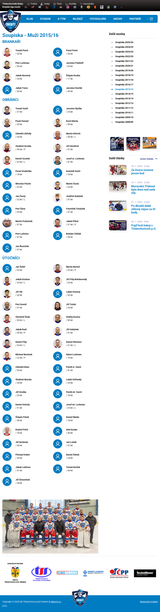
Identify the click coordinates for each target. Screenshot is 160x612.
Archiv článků (149, 159)
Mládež (78, 18)
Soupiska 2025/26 (124, 42)
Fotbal (32, 4)
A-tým (62, 18)
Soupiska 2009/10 (124, 117)
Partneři (135, 18)
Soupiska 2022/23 (124, 56)
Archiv (117, 18)
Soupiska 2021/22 (124, 61)
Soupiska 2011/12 (124, 108)
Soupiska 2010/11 (124, 112)
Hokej (45, 4)
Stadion (45, 18)
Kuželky (70, 4)
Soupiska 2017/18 (124, 80)
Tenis (57, 4)
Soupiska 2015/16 (124, 89)
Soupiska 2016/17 (124, 84)
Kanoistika (87, 4)
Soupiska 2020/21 (124, 66)
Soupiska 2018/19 (124, 75)
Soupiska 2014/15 (124, 94)
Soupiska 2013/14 (124, 98)
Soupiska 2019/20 (124, 70)
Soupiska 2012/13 (124, 103)
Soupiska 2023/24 (124, 51)
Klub (30, 18)
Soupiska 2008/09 (124, 122)
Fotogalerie (98, 18)
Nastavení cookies (149, 601)
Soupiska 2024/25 (124, 47)
